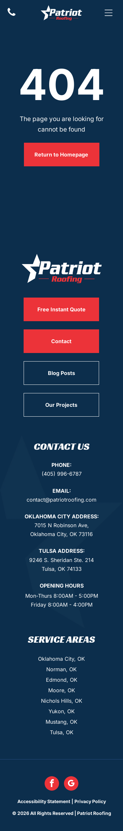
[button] (109, 13)
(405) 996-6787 (62, 473)
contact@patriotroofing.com (61, 499)
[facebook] (52, 784)
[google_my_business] (71, 784)
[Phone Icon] (11, 15)
